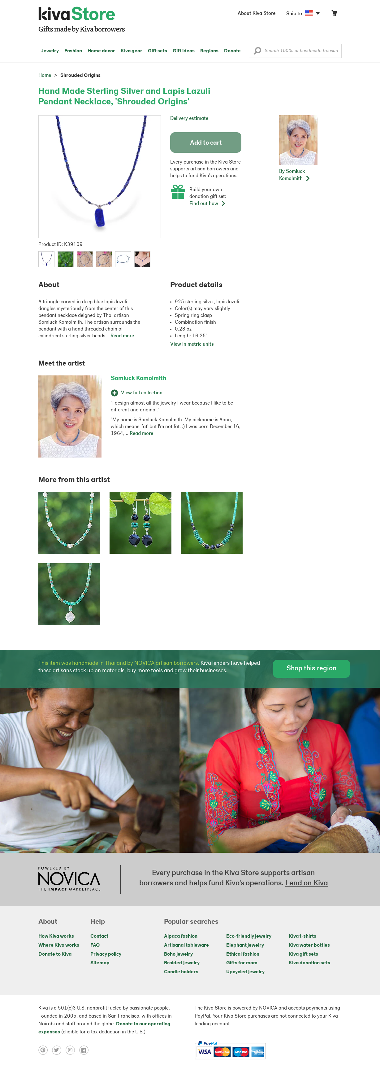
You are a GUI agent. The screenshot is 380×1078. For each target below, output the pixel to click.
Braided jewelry (182, 963)
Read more (122, 336)
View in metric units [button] (192, 344)
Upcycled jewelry (245, 972)
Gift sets (157, 51)
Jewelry (50, 51)
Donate (232, 51)
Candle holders (181, 972)
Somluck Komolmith (138, 378)
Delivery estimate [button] (189, 118)
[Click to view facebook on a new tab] (85, 1050)
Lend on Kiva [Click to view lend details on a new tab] (306, 883)
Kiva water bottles (309, 945)
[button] (257, 52)
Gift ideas (184, 51)
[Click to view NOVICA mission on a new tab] (69, 879)
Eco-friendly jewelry (248, 936)
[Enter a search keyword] (295, 51)
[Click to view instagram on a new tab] (72, 1050)
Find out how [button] (207, 203)
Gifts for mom (241, 963)
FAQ (95, 945)
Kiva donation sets (309, 963)
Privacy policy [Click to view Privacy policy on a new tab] (105, 954)
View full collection (136, 393)
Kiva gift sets (303, 954)
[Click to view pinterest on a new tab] (45, 1050)
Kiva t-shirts (302, 936)
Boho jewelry (178, 954)
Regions (209, 51)
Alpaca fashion (180, 936)
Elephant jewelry (245, 945)
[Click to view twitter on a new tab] (59, 1050)
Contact (99, 936)
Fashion (73, 51)
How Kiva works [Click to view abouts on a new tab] (56, 936)
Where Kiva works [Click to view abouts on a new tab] (58, 945)
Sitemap (100, 963)
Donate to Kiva (54, 954)
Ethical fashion (242, 954)
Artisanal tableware (186, 945)
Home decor (101, 51)
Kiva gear (131, 51)
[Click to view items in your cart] (334, 14)
